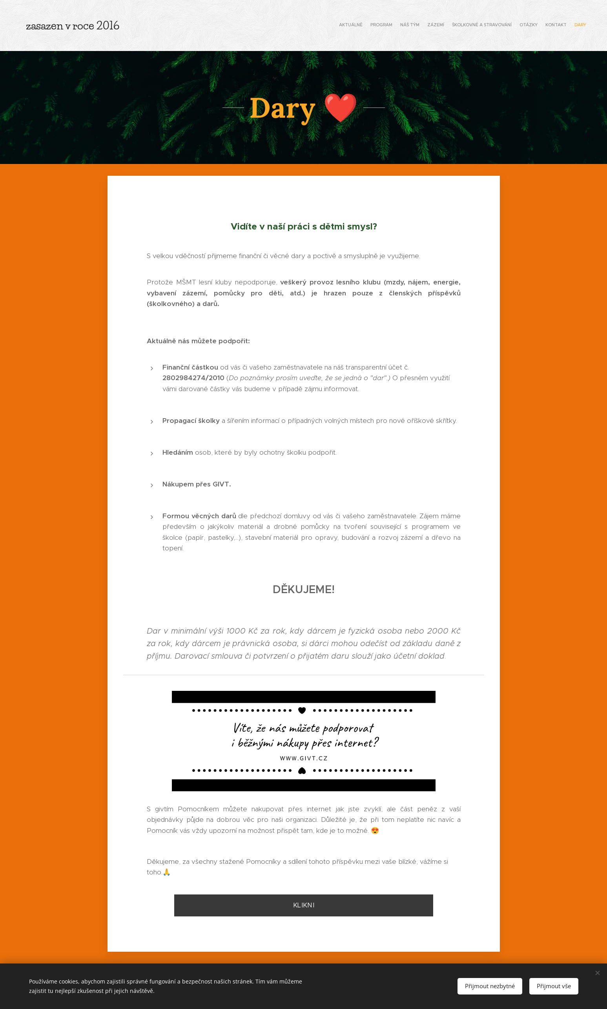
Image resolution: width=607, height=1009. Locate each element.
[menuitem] (532, 25)
